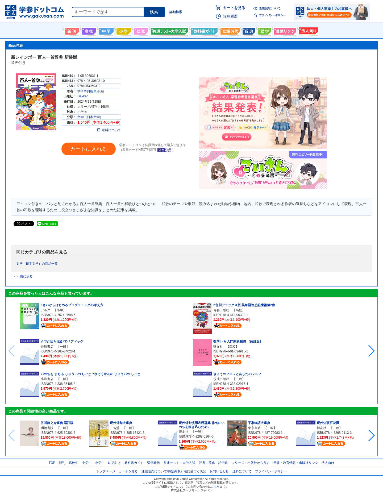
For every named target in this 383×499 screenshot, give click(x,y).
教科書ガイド (203, 30)
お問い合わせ (219, 471)
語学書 (264, 30)
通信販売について (269, 8)
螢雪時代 (229, 30)
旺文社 (218, 346)
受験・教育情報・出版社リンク (295, 463)
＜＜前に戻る (23, 276)
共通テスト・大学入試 (169, 30)
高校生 (73, 463)
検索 (154, 12)
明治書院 (47, 428)
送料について (109, 130)
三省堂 (114, 428)
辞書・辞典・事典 (248, 30)
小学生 (100, 463)
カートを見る (234, 8)
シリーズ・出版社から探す (250, 463)
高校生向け (88, 30)
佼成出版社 (221, 379)
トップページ (105, 471)
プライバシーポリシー (272, 15)
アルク (45, 310)
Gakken (82, 96)
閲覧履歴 (230, 16)
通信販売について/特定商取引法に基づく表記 (173, 471)
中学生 (86, 463)
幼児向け (140, 30)
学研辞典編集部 (88, 91)
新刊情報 (71, 30)
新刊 (62, 463)
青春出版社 (221, 310)
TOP (52, 463)
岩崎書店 (47, 346)
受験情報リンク (284, 30)
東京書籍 (254, 428)
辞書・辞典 (207, 463)
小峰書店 (47, 379)
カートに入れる (88, 149)
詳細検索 (175, 12)
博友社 (183, 432)
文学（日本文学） (90, 117)
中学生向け (105, 30)
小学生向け (123, 30)
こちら (215, 486)
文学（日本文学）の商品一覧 (37, 263)
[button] (371, 351)
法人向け (308, 30)
